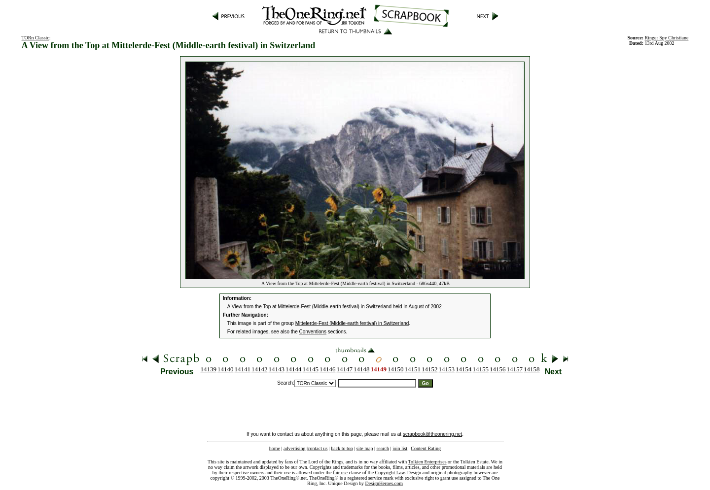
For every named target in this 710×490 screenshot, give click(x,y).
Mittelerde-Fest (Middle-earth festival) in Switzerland (352, 323)
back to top (342, 448)
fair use (340, 472)
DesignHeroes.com (384, 483)
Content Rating (426, 448)
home (274, 448)
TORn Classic (35, 37)
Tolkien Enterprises (427, 461)
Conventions (313, 331)
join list (399, 448)
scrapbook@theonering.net (432, 434)
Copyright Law (390, 472)
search (382, 448)
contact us (317, 448)
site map (364, 448)
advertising (294, 448)
